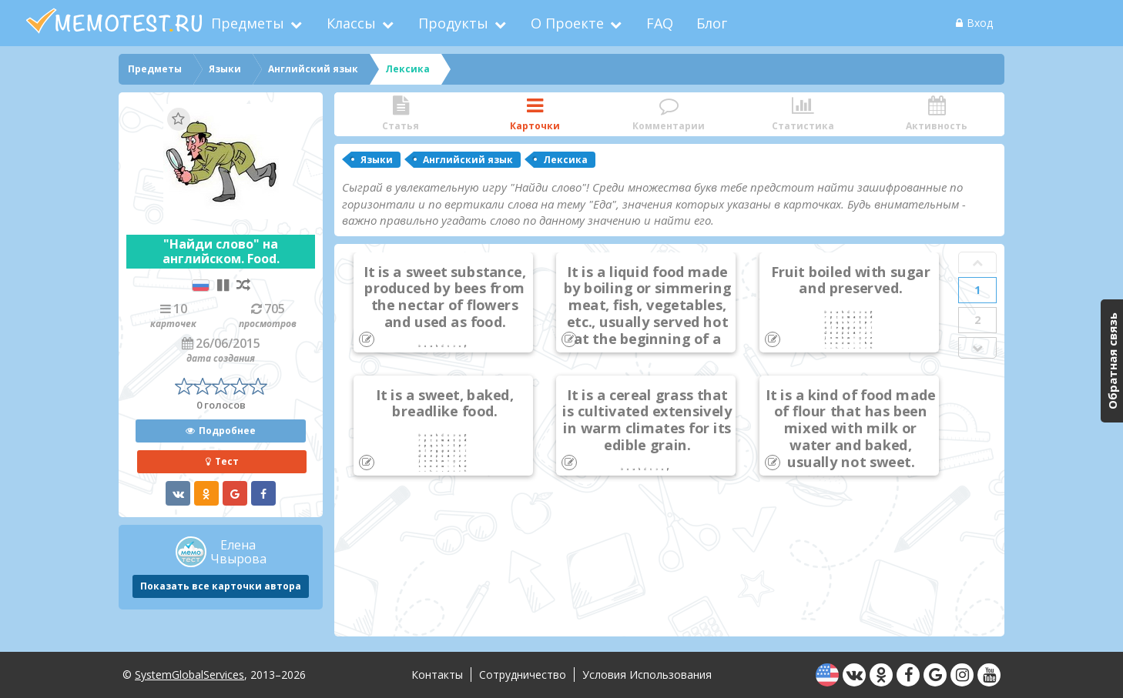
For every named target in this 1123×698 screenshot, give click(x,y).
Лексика (565, 159)
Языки (376, 159)
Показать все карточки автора (220, 586)
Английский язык (468, 159)
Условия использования (647, 674)
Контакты (437, 674)
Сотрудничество (522, 674)
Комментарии (668, 114)
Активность (936, 114)
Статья (400, 114)
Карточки (534, 114)
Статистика (802, 114)
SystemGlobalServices (189, 674)
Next (977, 348)
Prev (977, 262)
